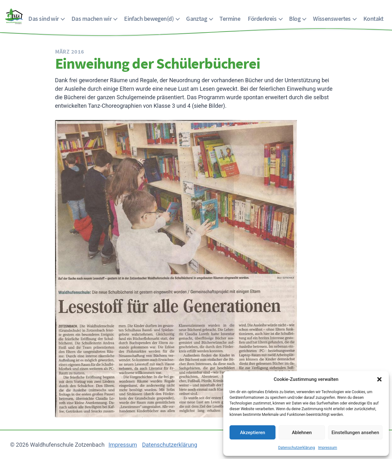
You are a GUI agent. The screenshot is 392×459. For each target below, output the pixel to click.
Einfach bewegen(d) (148, 18)
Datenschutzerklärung (296, 447)
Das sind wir (43, 18)
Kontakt (373, 18)
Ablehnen (302, 432)
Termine (229, 18)
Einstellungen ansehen (355, 432)
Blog (294, 18)
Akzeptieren (252, 432)
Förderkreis (262, 18)
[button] (379, 379)
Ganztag (196, 18)
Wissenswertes (332, 18)
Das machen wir (91, 18)
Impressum (327, 447)
